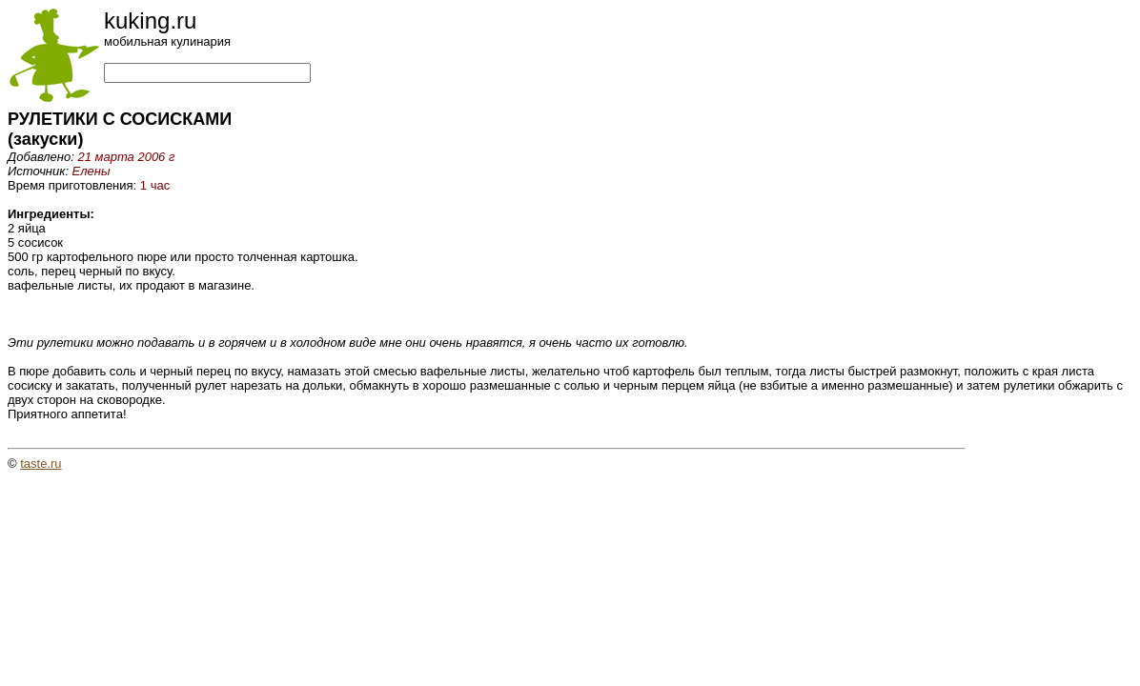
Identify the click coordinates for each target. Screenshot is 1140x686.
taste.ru (40, 463)
